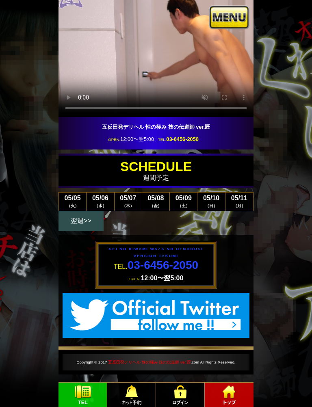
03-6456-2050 (182, 139)
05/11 (239, 201)
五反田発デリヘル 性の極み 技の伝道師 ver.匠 (149, 362)
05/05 (72, 201)
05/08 (155, 201)
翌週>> (81, 220)
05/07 (128, 201)
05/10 (211, 201)
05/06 (100, 201)
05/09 (183, 201)
